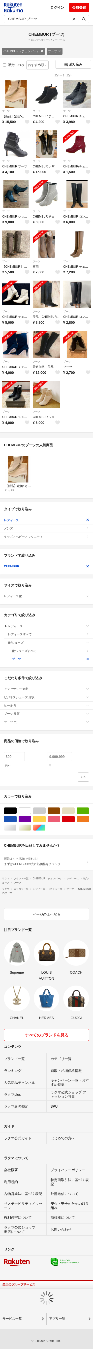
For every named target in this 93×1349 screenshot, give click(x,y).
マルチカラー (45, 828)
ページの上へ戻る (47, 914)
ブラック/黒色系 (16, 811)
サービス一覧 (12, 1318)
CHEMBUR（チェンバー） (23, 51)
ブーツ (54, 51)
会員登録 (79, 7)
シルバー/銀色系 (16, 828)
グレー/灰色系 (45, 811)
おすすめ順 (37, 65)
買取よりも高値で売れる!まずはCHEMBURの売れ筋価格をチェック (46, 861)
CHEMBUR (46, 566)
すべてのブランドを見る (46, 1035)
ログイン (57, 7)
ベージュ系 (74, 811)
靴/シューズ (48, 642)
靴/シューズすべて (50, 651)
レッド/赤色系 (74, 819)
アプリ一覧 (57, 1318)
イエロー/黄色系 (45, 819)
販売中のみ (13, 65)
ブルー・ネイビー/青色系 (16, 819)
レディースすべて (48, 634)
